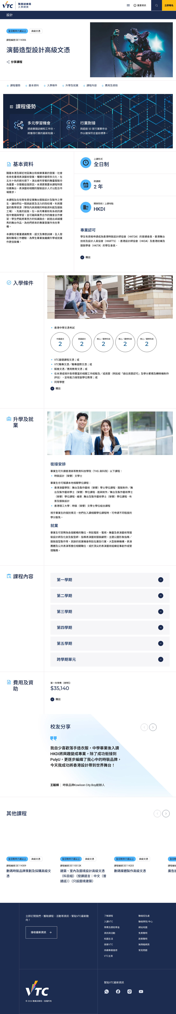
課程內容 (90, 85)
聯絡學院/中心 (145, 921)
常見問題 (142, 950)
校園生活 (108, 939)
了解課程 (108, 916)
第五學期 (64, 643)
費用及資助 (109, 85)
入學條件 (50, 85)
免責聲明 (142, 933)
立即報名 (169, 5)
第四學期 (64, 627)
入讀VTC (108, 921)
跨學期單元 (66, 659)
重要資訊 (139, 5)
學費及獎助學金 (112, 927)
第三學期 (64, 612)
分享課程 (14, 62)
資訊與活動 (109, 933)
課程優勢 (13, 85)
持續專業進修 (110, 950)
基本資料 (32, 85)
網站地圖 (142, 927)
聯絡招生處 (144, 916)
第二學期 (64, 596)
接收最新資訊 (41, 932)
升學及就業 (70, 85)
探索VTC (108, 944)
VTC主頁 (108, 956)
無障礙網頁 (144, 944)
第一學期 (64, 580)
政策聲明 (142, 939)
